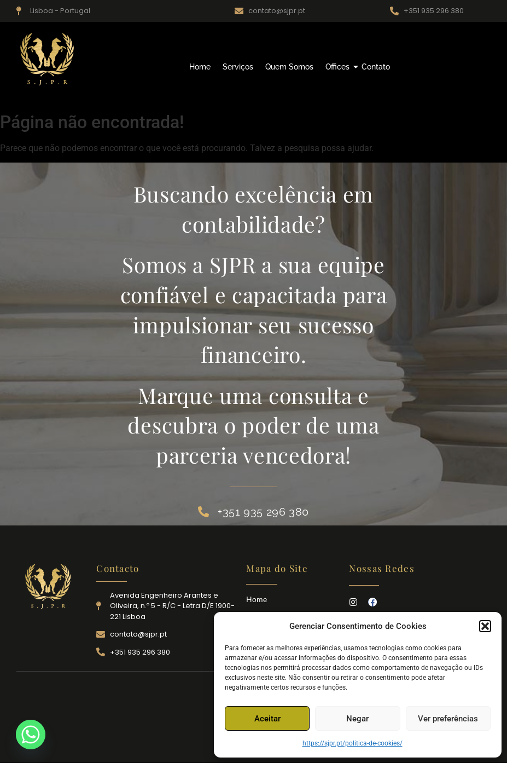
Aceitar (267, 719)
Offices (338, 66)
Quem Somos (289, 66)
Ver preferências (448, 719)
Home (200, 66)
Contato (376, 66)
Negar (357, 719)
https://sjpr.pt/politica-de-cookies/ (352, 743)
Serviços (238, 66)
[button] (485, 626)
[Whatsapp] (30, 734)
